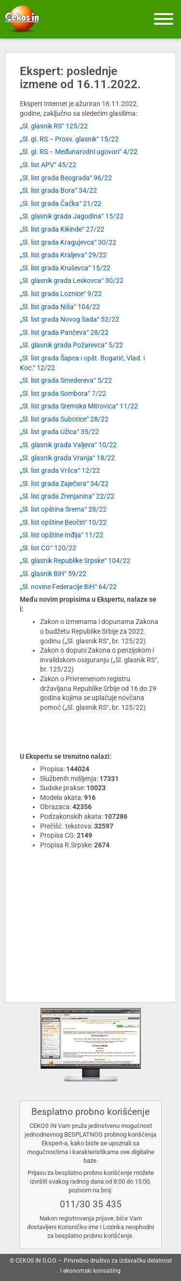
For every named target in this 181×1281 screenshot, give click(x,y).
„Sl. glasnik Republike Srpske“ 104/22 (75, 560)
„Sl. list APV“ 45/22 (48, 165)
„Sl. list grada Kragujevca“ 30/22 (68, 242)
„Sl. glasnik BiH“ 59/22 (53, 574)
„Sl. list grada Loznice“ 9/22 (61, 293)
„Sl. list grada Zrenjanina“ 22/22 (67, 496)
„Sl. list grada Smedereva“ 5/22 (66, 380)
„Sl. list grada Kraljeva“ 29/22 (63, 255)
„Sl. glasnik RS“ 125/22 (54, 126)
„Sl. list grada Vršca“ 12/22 (60, 470)
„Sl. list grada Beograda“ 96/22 (66, 178)
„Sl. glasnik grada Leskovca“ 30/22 (72, 280)
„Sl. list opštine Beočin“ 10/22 (63, 522)
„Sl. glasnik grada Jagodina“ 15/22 (72, 216)
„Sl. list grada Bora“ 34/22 (58, 190)
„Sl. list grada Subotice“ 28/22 (64, 419)
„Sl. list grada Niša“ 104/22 (60, 307)
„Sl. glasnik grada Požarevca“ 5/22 (71, 345)
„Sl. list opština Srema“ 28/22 (63, 509)
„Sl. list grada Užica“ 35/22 (59, 432)
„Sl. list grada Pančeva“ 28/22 (64, 332)
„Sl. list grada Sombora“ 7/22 (63, 393)
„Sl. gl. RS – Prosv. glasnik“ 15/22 (69, 139)
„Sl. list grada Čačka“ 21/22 (60, 203)
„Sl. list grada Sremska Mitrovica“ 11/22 (79, 406)
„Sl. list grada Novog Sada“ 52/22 (69, 319)
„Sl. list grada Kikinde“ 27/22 (62, 229)
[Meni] (163, 19)
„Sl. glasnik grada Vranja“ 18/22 (67, 458)
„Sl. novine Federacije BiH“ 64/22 (68, 587)
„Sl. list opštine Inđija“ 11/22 (61, 535)
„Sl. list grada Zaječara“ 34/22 (64, 483)
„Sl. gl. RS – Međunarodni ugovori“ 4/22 (79, 152)
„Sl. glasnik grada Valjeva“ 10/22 (68, 445)
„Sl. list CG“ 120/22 (48, 548)
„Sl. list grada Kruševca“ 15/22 (65, 268)
